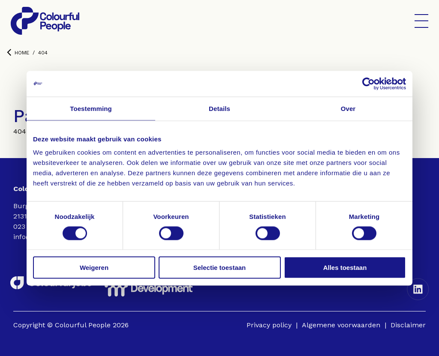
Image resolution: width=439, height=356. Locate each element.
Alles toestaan (345, 267)
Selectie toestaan (219, 267)
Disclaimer (408, 325)
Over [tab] (348, 108)
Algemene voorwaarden (341, 325)
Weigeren (94, 267)
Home (18, 52)
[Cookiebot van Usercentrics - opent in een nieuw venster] (368, 83)
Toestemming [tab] (91, 108)
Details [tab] (219, 108)
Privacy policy (269, 325)
